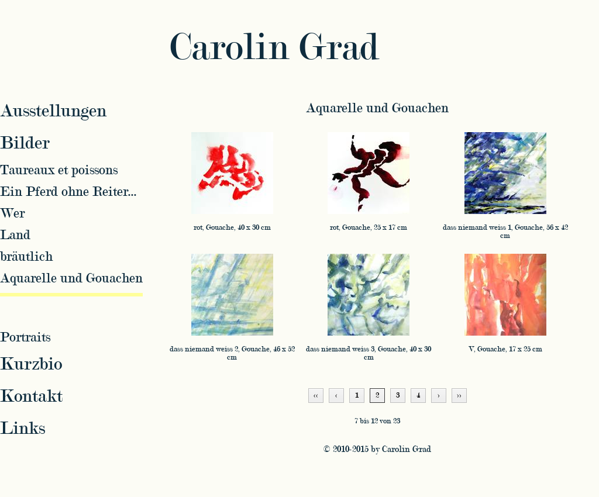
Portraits (25, 337)
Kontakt (31, 396)
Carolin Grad (274, 47)
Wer (12, 213)
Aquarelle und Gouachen (377, 108)
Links (22, 428)
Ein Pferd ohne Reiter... (68, 191)
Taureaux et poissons (59, 170)
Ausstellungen (53, 110)
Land (15, 234)
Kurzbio (31, 364)
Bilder (25, 143)
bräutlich (26, 256)
